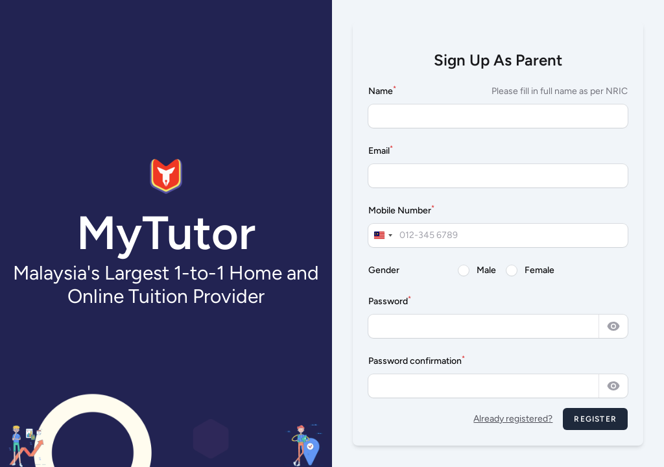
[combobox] (382, 235)
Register (595, 419)
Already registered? (512, 418)
